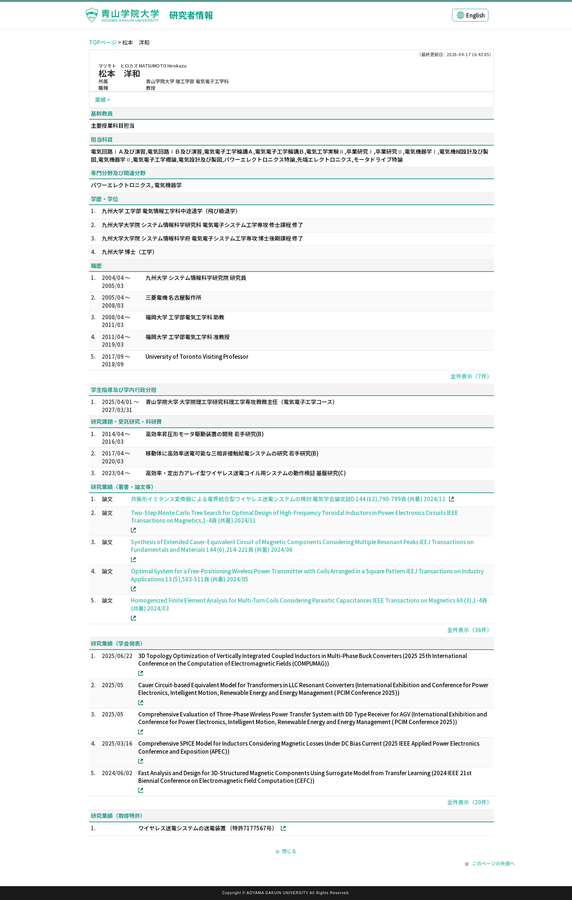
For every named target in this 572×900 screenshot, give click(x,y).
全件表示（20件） (469, 802)
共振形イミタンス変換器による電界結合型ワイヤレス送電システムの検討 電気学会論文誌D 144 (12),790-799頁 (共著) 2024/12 (288, 499)
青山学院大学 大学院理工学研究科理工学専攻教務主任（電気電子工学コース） (242, 401)
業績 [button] (100, 99)
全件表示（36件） (469, 630)
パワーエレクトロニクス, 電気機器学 (136, 185)
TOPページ (103, 42)
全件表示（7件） (471, 376)
